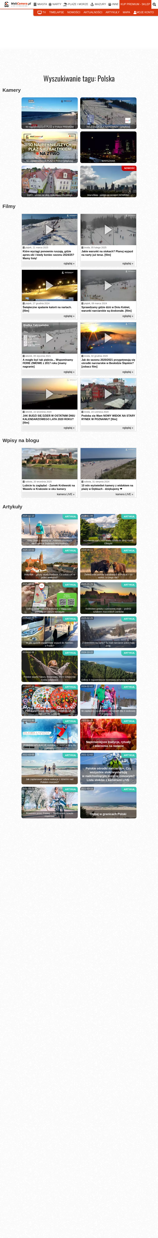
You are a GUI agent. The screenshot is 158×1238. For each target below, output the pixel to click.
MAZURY (98, 4)
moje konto (144, 12)
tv (42, 12)
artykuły (112, 12)
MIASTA (40, 4)
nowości (73, 12)
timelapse (56, 12)
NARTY (55, 4)
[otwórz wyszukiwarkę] (154, 4)
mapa (126, 12)
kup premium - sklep (135, 4)
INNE (113, 4)
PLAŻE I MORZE (75, 4)
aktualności (93, 12)
